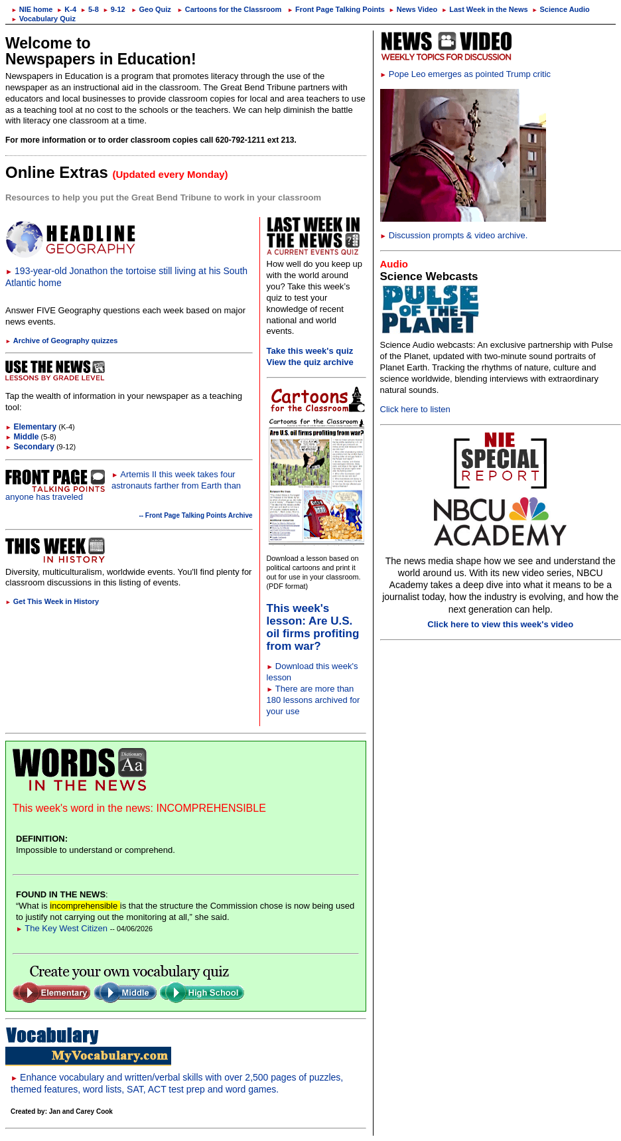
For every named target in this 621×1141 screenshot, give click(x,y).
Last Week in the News (484, 9)
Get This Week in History (52, 601)
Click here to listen (415, 409)
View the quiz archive (310, 362)
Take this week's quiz (310, 351)
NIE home (31, 9)
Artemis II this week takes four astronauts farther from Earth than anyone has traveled (123, 485)
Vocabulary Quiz (43, 19)
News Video (413, 9)
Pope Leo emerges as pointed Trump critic (465, 74)
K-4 (66, 9)
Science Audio (561, 9)
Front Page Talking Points (336, 9)
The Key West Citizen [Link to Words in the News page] (61, 928)
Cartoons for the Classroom (229, 9)
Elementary (30, 426)
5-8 (89, 9)
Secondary (29, 446)
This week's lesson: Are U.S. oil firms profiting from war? (313, 627)
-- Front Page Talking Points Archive (195, 515)
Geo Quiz (151, 9)
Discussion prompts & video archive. (454, 235)
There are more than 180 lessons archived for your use (313, 700)
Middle (22, 436)
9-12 (114, 9)
